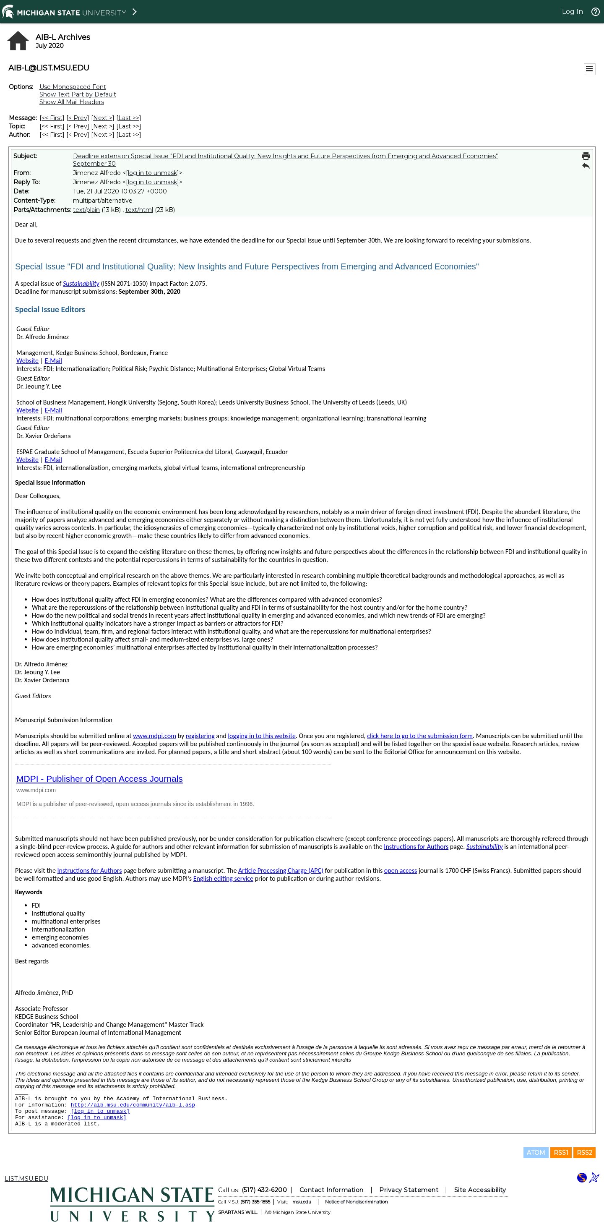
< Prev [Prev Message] (77, 118)
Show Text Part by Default (77, 94)
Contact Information (331, 1190)
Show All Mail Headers (71, 102)
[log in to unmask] (152, 173)
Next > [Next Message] (102, 118)
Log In (572, 12)
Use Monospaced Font (72, 87)
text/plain (86, 210)
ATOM (536, 1152)
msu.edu (301, 1202)
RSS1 (561, 1152)
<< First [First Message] (52, 118)
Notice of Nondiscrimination (356, 1202)
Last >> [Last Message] (128, 118)
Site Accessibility (480, 1190)
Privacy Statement (408, 1190)
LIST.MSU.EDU (26, 1178)
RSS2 (584, 1152)
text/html (139, 210)
